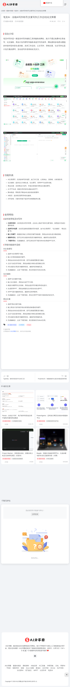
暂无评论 (6, 501)
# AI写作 (21, 325)
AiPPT (36, 670)
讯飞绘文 (28, 670)
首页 (3, 11)
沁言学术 (43, 670)
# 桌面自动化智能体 (17, 458)
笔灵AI (50, 670)
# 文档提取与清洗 (16, 421)
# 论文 (29, 325)
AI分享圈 (8, 666)
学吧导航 (50, 666)
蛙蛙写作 (16, 668)
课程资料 (26, 666)
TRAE (9, 668)
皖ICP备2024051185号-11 (29, 681)
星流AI (38, 668)
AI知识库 (34, 666)
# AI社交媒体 (49, 458)
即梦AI (63, 666)
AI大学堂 (45, 668)
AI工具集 (42, 666)
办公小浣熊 (30, 668)
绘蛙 (22, 668)
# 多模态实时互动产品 (52, 421)
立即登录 (35, 514)
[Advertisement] (35, 349)
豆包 (57, 666)
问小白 (53, 668)
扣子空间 (60, 668)
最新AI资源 (9, 11)
